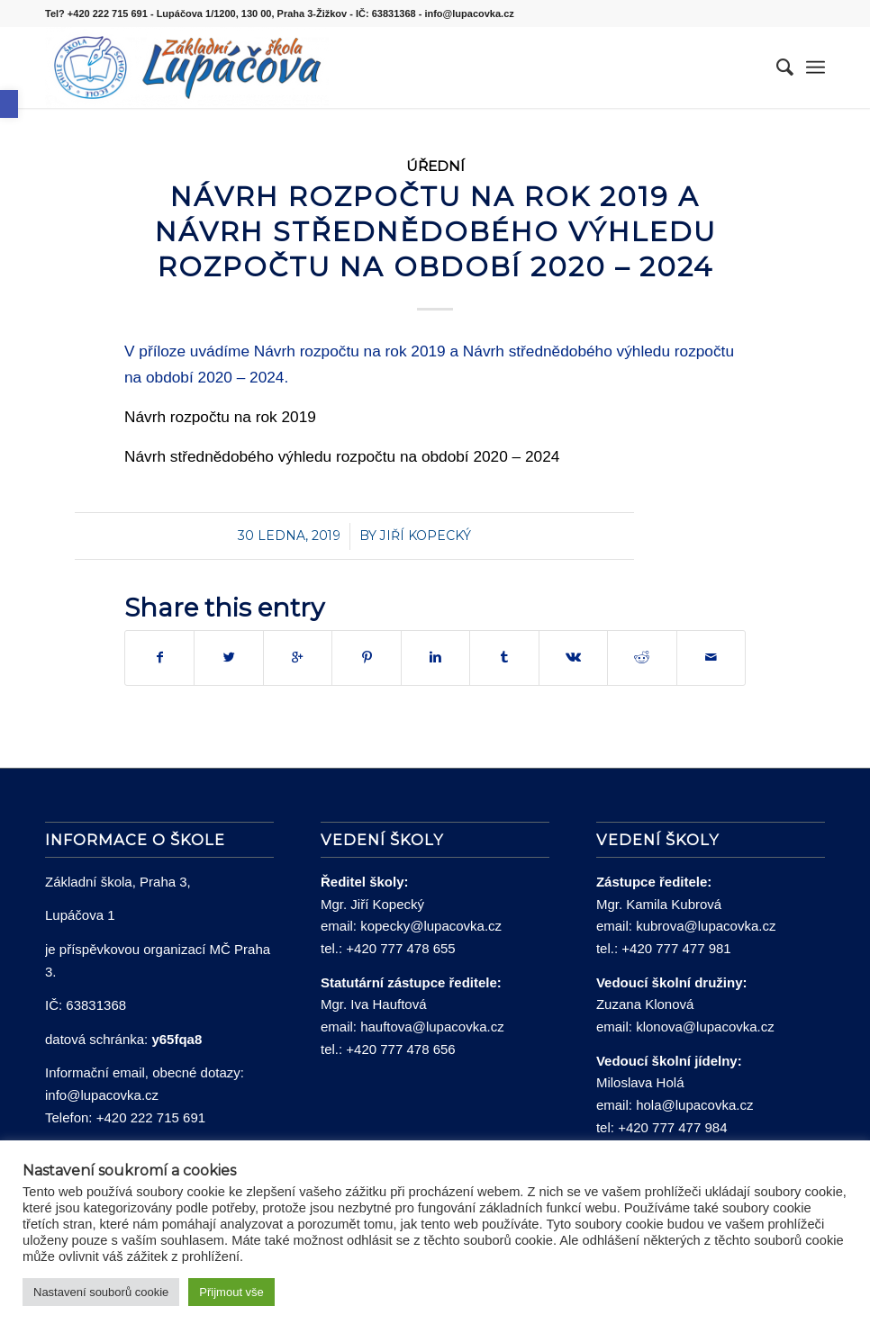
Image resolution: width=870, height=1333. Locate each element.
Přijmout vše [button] (231, 1292)
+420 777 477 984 (672, 1127)
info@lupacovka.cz (102, 1095)
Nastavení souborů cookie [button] (100, 1292)
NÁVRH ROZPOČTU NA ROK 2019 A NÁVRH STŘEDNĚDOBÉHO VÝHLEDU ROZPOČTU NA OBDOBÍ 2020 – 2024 (435, 232)
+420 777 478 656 (400, 1049)
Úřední (435, 166)
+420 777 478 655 (400, 948)
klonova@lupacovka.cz (705, 1026)
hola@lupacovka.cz (694, 1104)
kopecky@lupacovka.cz (431, 925)
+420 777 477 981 (675, 948)
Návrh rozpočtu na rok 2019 (220, 417)
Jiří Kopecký (425, 535)
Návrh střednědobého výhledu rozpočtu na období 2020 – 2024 (341, 456)
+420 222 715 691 (150, 1117)
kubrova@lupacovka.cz (705, 925)
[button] (9, 104)
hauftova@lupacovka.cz (432, 1026)
